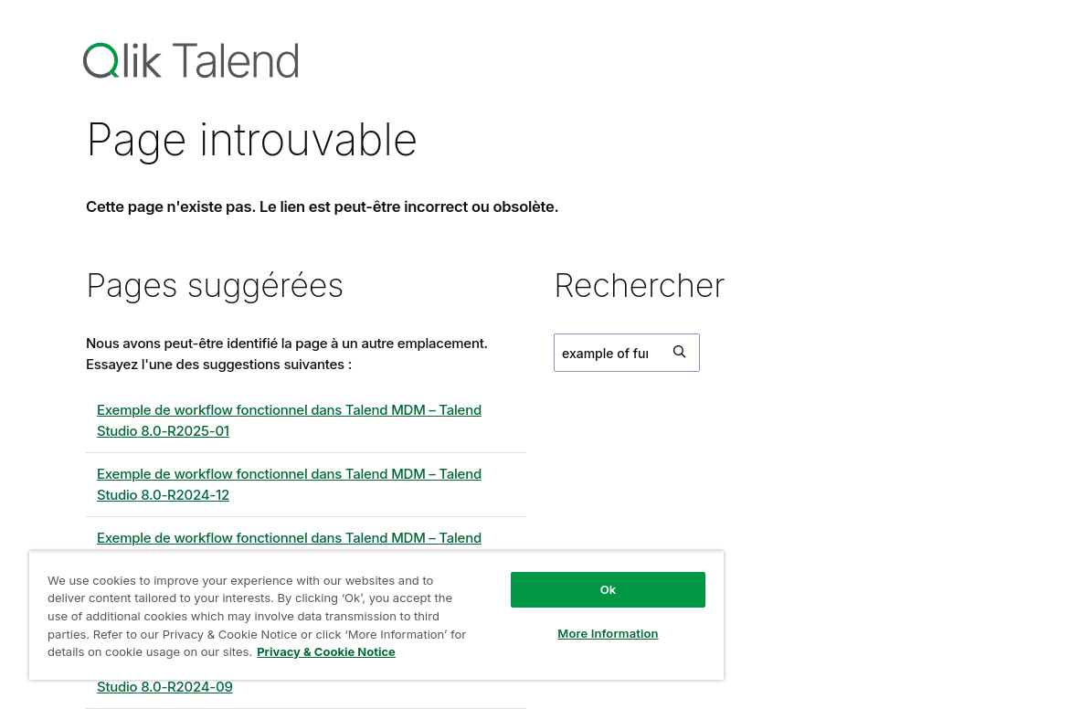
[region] (376, 615)
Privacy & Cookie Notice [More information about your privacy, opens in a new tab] (326, 651)
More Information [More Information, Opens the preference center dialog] (607, 633)
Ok (608, 589)
